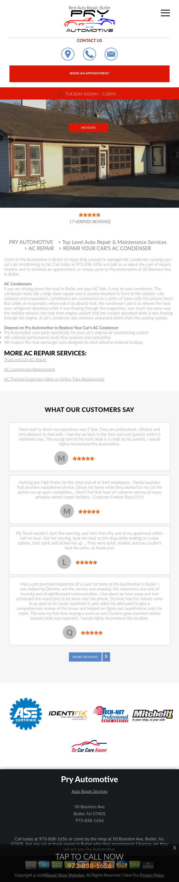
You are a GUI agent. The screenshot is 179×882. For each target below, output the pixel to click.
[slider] (83, 458)
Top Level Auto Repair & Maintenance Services (114, 242)
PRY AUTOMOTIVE (31, 242)
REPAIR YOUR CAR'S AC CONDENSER (107, 248)
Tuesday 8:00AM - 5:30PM (90, 93)
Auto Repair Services (90, 791)
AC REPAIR (41, 248)
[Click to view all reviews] (89, 660)
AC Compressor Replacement (29, 369)
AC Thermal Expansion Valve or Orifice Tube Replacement (54, 378)
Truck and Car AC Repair (25, 359)
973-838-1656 (89, 264)
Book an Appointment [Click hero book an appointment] (89, 73)
